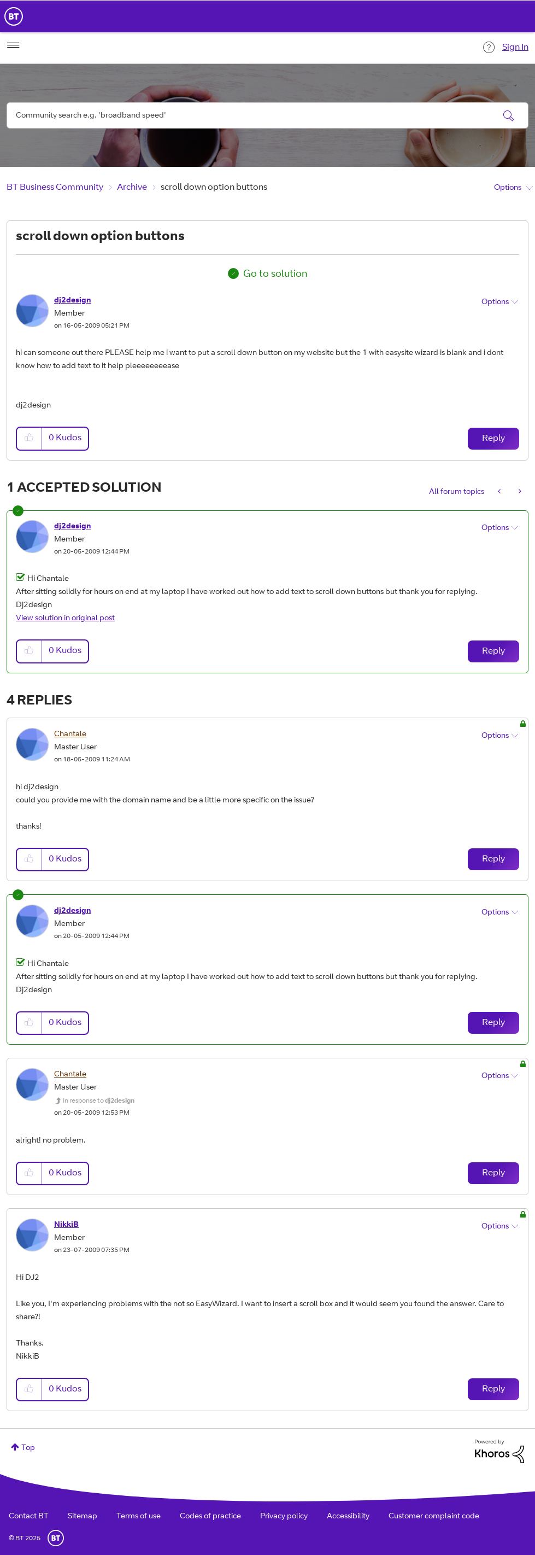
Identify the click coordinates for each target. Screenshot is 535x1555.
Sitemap (82, 1517)
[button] (29, 438)
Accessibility (348, 1517)
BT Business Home (13, 16)
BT (56, 1538)
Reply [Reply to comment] (493, 651)
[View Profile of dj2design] (72, 301)
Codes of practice (210, 1517)
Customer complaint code (434, 1517)
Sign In (515, 47)
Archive (132, 187)
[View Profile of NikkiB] (66, 1225)
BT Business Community (55, 187)
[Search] (267, 115)
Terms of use (138, 1517)
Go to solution (275, 274)
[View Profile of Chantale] (70, 734)
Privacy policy (284, 1517)
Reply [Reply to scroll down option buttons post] (493, 438)
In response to (98, 1101)
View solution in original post (65, 618)
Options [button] (507, 188)
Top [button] (28, 1448)
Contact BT (29, 1517)
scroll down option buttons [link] (214, 187)
